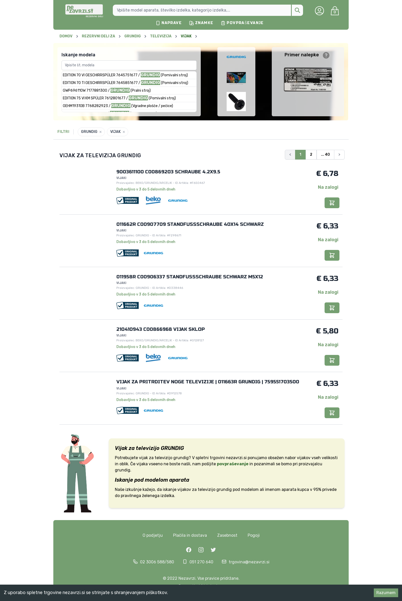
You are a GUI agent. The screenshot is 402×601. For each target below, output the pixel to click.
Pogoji (254, 535)
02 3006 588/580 (157, 562)
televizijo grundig (172, 457)
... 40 (325, 154)
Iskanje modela (78, 55)
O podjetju (153, 535)
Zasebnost (227, 535)
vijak (143, 457)
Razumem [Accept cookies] (386, 592)
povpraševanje (232, 463)
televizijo (206, 489)
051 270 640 (201, 562)
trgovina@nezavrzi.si (249, 562)
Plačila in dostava (190, 535)
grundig (224, 489)
